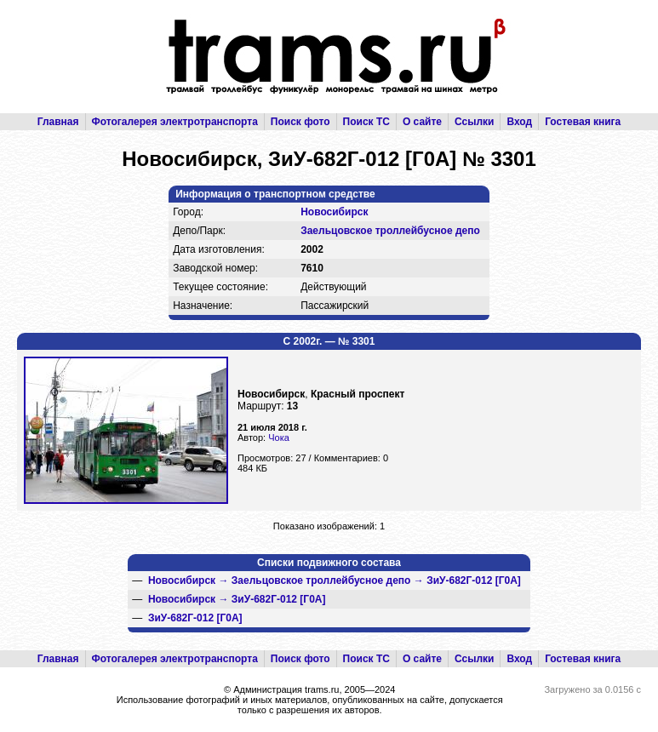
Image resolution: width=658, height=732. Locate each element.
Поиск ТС (366, 122)
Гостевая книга (583, 122)
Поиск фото (300, 122)
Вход (519, 122)
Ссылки (474, 122)
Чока (278, 437)
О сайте (422, 122)
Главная (58, 122)
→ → (334, 580)
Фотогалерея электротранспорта (175, 122)
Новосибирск (334, 212)
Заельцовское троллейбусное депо (390, 231)
